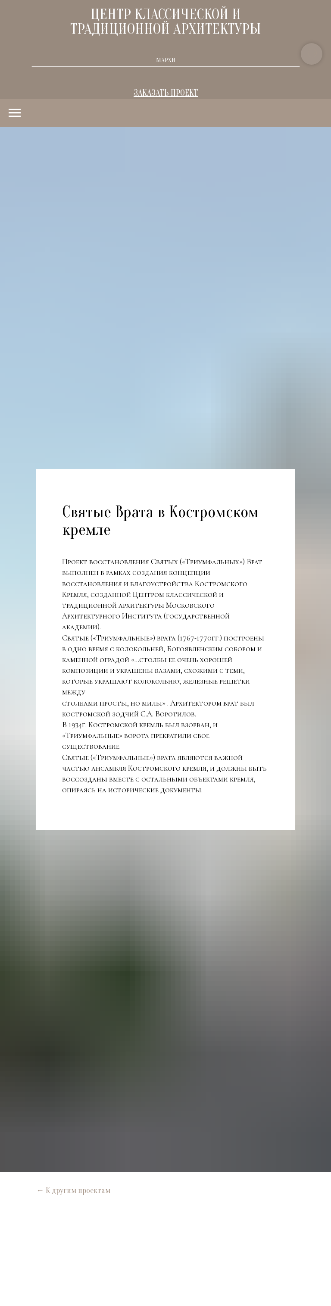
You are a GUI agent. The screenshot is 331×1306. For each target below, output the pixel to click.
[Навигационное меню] (15, 113)
